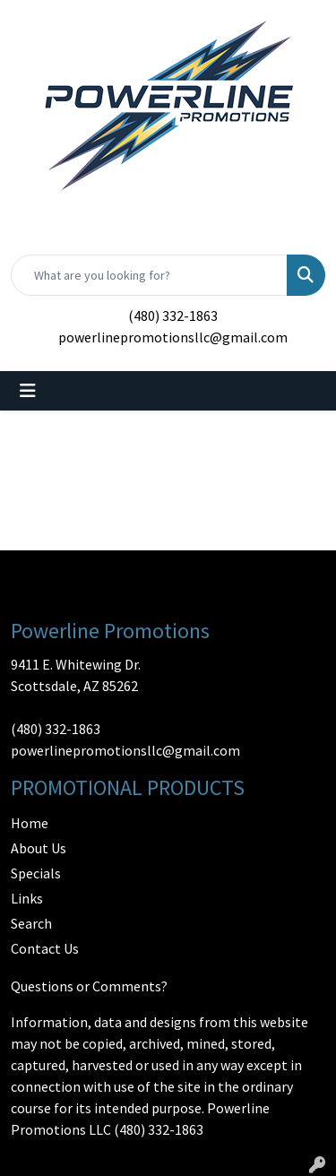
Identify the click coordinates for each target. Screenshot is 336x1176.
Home (29, 823)
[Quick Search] (149, 275)
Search (31, 923)
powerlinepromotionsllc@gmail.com (173, 337)
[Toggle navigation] (28, 390)
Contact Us (45, 948)
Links (27, 898)
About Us (38, 848)
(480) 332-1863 (173, 315)
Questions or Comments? (89, 986)
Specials (36, 873)
